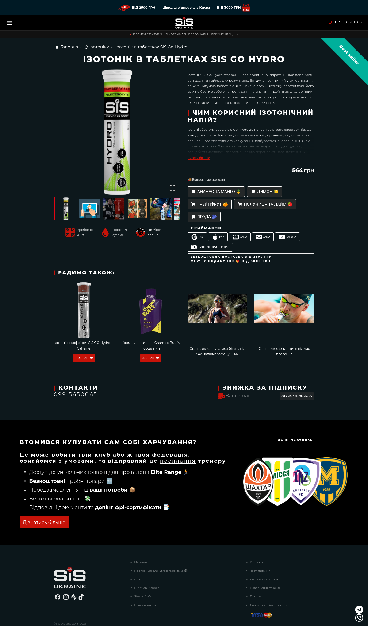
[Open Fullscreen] (172, 188)
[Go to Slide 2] (89, 208)
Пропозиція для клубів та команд (161, 553)
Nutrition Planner (146, 570)
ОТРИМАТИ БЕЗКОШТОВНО (81, 505)
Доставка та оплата (264, 561)
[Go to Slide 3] (113, 208)
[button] (117, 132)
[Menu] (9, 22)
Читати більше (199, 158)
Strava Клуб (142, 579)
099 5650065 (345, 22)
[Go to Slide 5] (161, 208)
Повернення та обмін (266, 570)
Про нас (256, 579)
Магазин (140, 544)
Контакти (256, 544)
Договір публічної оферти (269, 587)
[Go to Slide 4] (137, 208)
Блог (137, 561)
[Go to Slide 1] (65, 208)
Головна (66, 47)
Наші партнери (145, 587)
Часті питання (260, 553)
